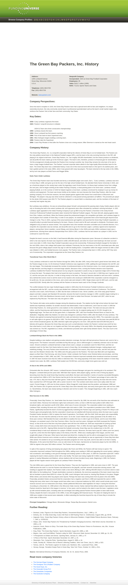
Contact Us (84, 583)
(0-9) (36, 20)
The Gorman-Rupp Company (43, 562)
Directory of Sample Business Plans (44, 583)
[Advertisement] (75, 43)
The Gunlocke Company (41, 574)
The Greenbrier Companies (42, 571)
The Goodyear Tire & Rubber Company (46, 564)
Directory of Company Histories (68, 583)
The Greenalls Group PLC (42, 569)
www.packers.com (44, 95)
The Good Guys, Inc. (40, 567)
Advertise (93, 583)
